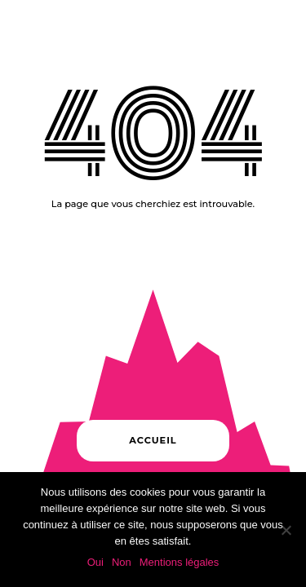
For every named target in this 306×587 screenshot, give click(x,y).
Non (121, 562)
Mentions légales (180, 562)
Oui (95, 562)
